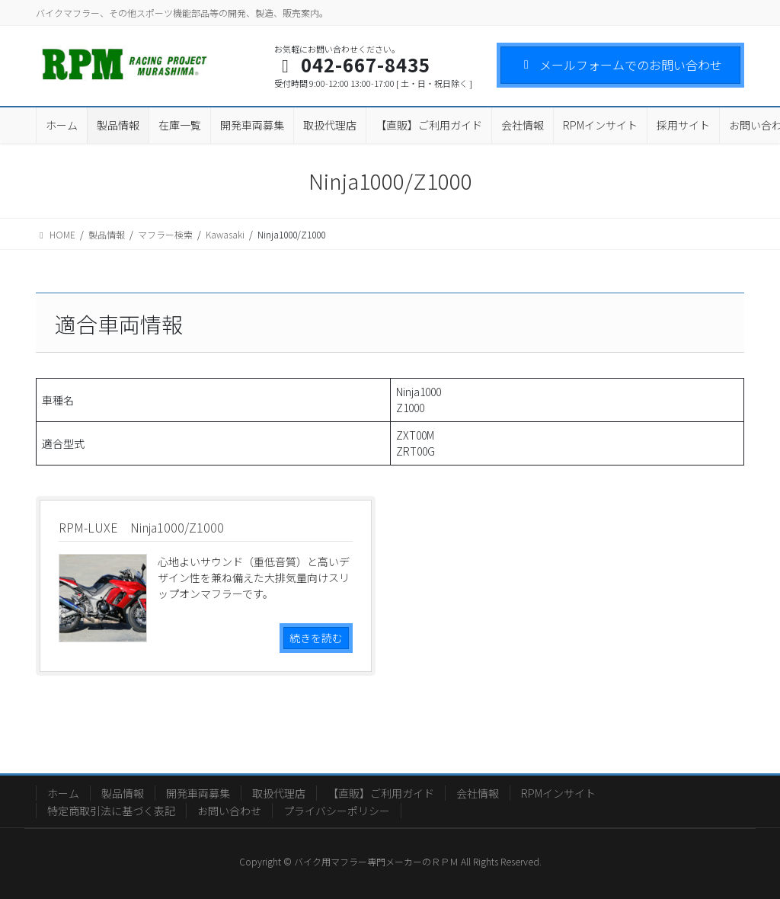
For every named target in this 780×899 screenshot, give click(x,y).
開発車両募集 (198, 793)
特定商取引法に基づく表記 (111, 810)
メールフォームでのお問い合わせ (620, 65)
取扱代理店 (278, 793)
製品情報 (122, 793)
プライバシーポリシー (336, 810)
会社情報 (477, 793)
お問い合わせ (229, 810)
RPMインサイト (558, 793)
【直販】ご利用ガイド (381, 793)
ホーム (63, 793)
